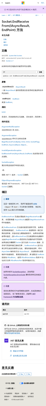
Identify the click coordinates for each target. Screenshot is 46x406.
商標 (5, 399)
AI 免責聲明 (8, 393)
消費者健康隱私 (18, 396)
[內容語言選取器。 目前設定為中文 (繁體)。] (10, 383)
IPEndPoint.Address (28, 257)
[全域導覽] (2, 3)
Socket (20, 175)
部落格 (24, 393)
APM (35, 204)
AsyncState (6, 251)
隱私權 (6, 396)
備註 (4, 42)
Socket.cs (9, 61)
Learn (3, 15)
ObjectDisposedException (11, 180)
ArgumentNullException (11, 126)
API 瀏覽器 (16, 15)
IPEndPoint (11, 257)
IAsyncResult (20, 87)
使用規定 (31, 396)
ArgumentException (9, 135)
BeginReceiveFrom (33, 216)
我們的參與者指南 (13, 333)
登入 (42, 3)
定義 (4, 39)
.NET (9, 15)
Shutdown (32, 242)
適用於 (5, 45)
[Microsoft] (23, 3)
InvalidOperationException (11, 150)
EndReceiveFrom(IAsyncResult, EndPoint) (17, 153)
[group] (23, 76)
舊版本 (17, 393)
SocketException (8, 162)
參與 (32, 393)
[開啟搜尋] (38, 3)
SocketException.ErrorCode (14, 274)
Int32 (4, 112)
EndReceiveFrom (8, 216)
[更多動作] (42, 15)
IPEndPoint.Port (16, 260)
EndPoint (16, 99)
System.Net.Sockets (15, 56)
